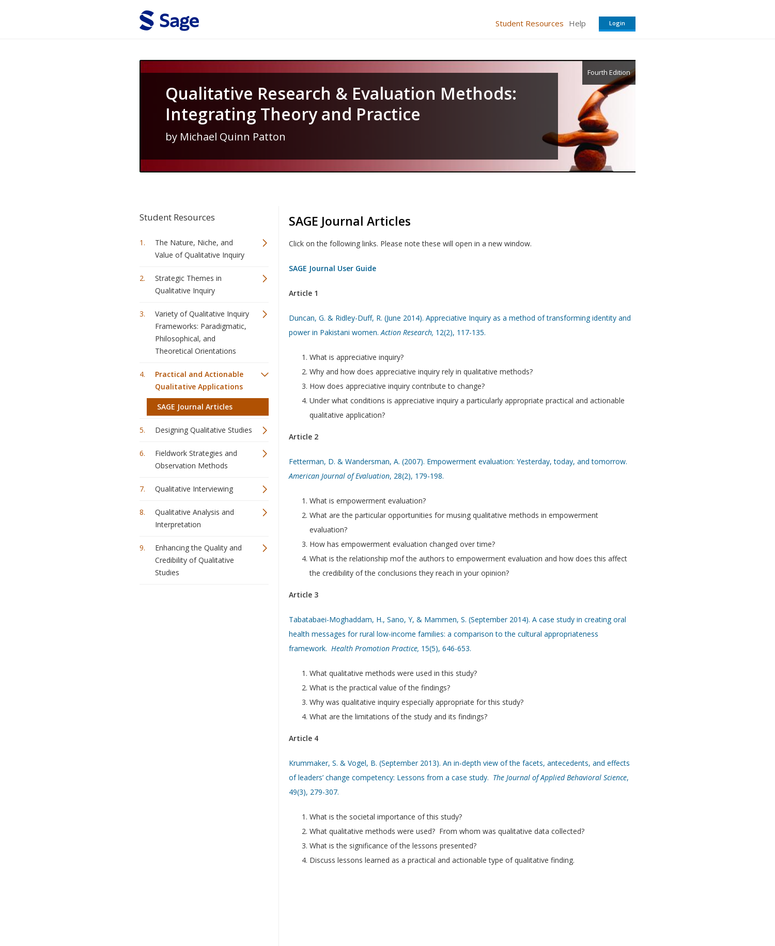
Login (617, 23)
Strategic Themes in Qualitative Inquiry (188, 284)
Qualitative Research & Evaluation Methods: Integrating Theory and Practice (341, 103)
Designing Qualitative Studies (203, 430)
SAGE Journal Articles (195, 407)
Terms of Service (446, 907)
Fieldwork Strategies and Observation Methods (196, 459)
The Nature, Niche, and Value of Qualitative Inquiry (199, 249)
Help (577, 23)
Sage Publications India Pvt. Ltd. (289, 907)
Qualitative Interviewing (194, 489)
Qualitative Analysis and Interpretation (194, 518)
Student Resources (529, 23)
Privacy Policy (567, 907)
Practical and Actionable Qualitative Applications (199, 380)
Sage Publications (198, 907)
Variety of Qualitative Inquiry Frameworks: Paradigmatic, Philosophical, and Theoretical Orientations (202, 332)
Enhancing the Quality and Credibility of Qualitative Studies (198, 560)
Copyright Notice (510, 907)
